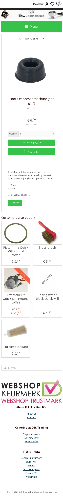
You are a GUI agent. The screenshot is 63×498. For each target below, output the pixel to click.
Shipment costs (31, 434)
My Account (41, 4)
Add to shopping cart (31, 142)
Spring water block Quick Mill (47, 296)
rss (55, 492)
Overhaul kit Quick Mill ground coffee (16, 298)
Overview (14, 202)
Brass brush (47, 248)
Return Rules (31, 441)
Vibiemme (31, 476)
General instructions (31, 457)
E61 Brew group (31, 469)
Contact (31, 417)
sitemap (48, 492)
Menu (31, 26)
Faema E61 (31, 473)
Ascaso (31, 465)
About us (31, 413)
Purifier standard (15, 347)
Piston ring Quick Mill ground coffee (15, 251)
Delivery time (31, 437)
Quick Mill (31, 461)
